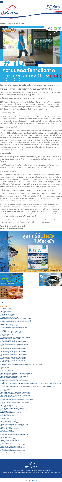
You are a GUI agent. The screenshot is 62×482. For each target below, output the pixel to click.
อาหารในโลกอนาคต (5, 367)
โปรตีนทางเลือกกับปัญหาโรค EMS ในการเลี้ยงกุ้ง (10, 338)
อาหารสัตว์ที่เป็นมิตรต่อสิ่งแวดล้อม (8, 314)
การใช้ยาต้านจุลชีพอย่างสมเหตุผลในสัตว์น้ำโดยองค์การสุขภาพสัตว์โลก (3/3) (16, 318)
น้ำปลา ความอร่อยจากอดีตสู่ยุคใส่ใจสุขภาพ (9, 438)
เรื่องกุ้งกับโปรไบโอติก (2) (6, 443)
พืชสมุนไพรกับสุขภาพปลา (6, 355)
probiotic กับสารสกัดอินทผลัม (7, 370)
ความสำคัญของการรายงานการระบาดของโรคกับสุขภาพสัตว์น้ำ (13, 444)
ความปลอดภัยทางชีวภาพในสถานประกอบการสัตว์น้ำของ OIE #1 (13, 358)
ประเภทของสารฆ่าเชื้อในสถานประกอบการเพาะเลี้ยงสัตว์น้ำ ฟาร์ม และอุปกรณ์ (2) (17, 398)
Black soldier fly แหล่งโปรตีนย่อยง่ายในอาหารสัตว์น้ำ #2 (12, 331)
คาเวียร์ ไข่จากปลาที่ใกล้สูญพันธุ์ (7, 431)
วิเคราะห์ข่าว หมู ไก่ (5, 418)
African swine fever (5, 345)
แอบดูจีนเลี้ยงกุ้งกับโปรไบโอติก (7, 414)
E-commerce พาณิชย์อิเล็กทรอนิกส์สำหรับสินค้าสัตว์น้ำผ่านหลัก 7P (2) (14, 434)
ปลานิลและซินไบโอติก (5, 387)
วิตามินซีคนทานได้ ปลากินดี (6, 308)
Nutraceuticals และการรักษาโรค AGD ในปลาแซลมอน (11, 325)
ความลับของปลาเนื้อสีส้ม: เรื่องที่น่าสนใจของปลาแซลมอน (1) (13, 450)
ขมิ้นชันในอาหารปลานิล (6, 312)
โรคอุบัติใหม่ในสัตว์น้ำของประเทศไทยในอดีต (10, 440)
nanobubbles (3, 330)
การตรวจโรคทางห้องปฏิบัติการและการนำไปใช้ (10, 433)
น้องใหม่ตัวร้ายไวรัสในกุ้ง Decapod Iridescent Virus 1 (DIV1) (13, 425)
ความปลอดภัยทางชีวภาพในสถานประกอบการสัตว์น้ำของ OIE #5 (13, 351)
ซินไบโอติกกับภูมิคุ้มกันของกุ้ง (7, 405)
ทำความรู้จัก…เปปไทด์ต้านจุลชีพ (7, 415)
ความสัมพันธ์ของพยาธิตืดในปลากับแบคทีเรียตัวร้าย (11, 323)
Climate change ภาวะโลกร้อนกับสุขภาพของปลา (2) (11, 452)
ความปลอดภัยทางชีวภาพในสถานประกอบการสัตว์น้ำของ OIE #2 (13, 357)
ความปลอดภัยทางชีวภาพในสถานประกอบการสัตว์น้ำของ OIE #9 (13, 341)
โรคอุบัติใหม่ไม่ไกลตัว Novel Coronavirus (9, 441)
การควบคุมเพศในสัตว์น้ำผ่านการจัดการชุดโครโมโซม (11, 412)
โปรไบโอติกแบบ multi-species (7, 311)
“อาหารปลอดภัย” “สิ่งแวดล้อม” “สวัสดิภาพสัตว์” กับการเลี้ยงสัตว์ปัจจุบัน (14, 380)
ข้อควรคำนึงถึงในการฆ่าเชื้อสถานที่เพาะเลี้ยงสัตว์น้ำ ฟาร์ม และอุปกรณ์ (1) (15, 395)
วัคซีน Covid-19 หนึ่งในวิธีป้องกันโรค (8, 396)
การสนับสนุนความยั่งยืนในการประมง (8, 343)
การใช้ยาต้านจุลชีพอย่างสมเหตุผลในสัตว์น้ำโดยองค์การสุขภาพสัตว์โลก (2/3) (16, 320)
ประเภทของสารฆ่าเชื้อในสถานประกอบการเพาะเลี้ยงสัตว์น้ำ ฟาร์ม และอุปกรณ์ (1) (17, 399)
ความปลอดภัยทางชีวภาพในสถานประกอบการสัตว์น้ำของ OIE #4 (13, 352)
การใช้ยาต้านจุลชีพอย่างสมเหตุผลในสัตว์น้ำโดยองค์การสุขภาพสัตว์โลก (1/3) (16, 321)
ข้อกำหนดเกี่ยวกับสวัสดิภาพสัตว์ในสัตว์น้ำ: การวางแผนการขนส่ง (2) (14, 374)
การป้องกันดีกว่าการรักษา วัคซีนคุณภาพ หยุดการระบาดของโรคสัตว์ (14, 327)
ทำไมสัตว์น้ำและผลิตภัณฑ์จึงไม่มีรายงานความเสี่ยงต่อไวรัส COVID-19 (14, 424)
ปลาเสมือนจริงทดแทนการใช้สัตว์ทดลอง (9, 315)
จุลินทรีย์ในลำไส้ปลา (5, 335)
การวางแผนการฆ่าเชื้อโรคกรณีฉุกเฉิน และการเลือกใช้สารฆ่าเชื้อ (14, 401)
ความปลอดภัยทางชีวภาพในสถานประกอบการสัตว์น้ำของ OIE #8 (13, 347)
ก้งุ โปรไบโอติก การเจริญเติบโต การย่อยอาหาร (10, 428)
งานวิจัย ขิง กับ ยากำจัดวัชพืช (6, 309)
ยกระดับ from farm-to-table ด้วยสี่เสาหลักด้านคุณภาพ (11, 446)
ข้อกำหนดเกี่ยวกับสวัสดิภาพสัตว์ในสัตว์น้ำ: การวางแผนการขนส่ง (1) (14, 376)
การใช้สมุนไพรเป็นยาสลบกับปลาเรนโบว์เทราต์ (10, 317)
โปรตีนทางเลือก (4, 363)
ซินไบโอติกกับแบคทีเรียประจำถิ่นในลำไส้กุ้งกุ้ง (10, 403)
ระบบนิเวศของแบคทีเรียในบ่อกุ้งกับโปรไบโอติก (10, 422)
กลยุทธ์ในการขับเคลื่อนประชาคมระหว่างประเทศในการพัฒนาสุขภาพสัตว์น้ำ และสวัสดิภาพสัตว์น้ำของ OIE (21, 364)
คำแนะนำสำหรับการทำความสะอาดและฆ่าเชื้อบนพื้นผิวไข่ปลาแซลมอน (15, 409)
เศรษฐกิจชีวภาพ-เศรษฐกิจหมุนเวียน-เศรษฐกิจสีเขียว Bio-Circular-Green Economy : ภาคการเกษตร (20, 382)
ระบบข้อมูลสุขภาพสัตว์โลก (6, 437)
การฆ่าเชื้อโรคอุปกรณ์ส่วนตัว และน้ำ (8, 390)
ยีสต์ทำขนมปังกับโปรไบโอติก (7, 334)
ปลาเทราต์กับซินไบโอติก (6, 389)
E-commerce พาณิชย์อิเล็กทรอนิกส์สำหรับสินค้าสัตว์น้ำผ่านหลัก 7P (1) (14, 436)
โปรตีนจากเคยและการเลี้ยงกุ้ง (7, 324)
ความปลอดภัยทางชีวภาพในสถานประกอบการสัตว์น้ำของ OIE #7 (13, 348)
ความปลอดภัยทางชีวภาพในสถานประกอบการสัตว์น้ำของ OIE (13, 360)
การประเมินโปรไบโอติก (6, 411)
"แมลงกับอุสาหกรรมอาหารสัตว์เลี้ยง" (8, 340)
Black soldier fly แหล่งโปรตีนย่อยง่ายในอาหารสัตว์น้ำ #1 (12, 332)
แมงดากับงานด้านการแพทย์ (6, 430)
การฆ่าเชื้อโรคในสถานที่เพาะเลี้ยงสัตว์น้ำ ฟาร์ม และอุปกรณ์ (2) (13, 406)
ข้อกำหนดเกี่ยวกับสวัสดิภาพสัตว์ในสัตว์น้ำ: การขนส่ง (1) (12, 379)
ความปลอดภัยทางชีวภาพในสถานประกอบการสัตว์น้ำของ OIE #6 (13, 349)
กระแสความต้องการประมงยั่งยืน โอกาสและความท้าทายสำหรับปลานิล (14, 344)
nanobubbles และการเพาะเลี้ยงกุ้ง (7, 328)
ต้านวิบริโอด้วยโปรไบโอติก (6, 427)
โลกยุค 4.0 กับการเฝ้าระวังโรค (7, 417)
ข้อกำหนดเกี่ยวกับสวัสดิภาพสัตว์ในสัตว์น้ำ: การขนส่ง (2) (12, 377)
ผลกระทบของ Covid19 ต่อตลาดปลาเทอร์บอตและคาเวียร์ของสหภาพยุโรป (15, 337)
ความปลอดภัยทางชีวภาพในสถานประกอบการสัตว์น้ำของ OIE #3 (13, 354)
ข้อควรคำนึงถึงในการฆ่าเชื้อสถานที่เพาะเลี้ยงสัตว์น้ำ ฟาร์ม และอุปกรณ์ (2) (15, 393)
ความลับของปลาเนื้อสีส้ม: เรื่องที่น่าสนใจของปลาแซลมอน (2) (13, 447)
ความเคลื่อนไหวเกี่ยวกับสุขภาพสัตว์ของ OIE (9, 366)
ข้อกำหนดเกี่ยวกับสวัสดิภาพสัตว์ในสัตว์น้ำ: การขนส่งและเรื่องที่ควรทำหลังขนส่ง (16, 373)
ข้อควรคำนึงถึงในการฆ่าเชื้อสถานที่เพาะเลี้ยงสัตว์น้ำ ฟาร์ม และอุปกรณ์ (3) (15, 392)
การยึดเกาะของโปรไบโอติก (6, 371)
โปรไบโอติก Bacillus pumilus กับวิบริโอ (9, 368)
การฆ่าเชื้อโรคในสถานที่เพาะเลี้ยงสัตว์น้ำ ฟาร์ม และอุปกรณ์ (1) (13, 408)
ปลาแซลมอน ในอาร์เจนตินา (6, 361)
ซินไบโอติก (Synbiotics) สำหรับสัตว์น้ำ (8, 421)
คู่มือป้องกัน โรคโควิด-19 (6, 449)
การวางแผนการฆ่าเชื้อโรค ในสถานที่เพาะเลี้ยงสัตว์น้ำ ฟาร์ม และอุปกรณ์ (15, 402)
